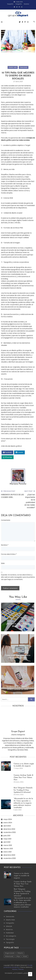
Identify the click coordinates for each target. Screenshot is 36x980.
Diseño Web (13, 67)
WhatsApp (8, 457)
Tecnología (10, 939)
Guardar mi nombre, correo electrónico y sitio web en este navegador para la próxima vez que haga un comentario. (18, 577)
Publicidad (23, 67)
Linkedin (20, 452)
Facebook (8, 452)
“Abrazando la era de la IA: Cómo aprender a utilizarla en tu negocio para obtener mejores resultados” (23, 803)
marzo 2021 (7, 845)
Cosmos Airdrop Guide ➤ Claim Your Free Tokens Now (23, 777)
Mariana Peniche (18, 484)
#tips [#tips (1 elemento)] (18, 956)
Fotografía (18, 4)
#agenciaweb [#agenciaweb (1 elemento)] (9, 953)
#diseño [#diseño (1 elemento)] (20, 953)
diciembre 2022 (9, 829)
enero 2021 (7, 852)
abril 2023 (7, 826)
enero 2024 (7, 822)
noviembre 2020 (9, 858)
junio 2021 (6, 835)
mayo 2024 (7, 819)
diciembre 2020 (9, 855)
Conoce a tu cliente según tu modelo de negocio (21, 876)
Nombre (4, 545)
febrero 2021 (8, 848)
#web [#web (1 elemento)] (25, 956)
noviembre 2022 (9, 832)
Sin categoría (11, 936)
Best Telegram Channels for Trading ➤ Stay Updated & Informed (23, 790)
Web (3, 563)
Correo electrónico (9, 554)
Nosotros (26, 4)
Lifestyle (9, 926)
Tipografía (10, 4)
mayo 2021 (7, 839)
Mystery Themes (18, 969)
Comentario (5, 520)
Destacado (10, 916)
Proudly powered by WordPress (18, 966)
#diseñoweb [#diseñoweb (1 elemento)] (9, 956)
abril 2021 (6, 842)
